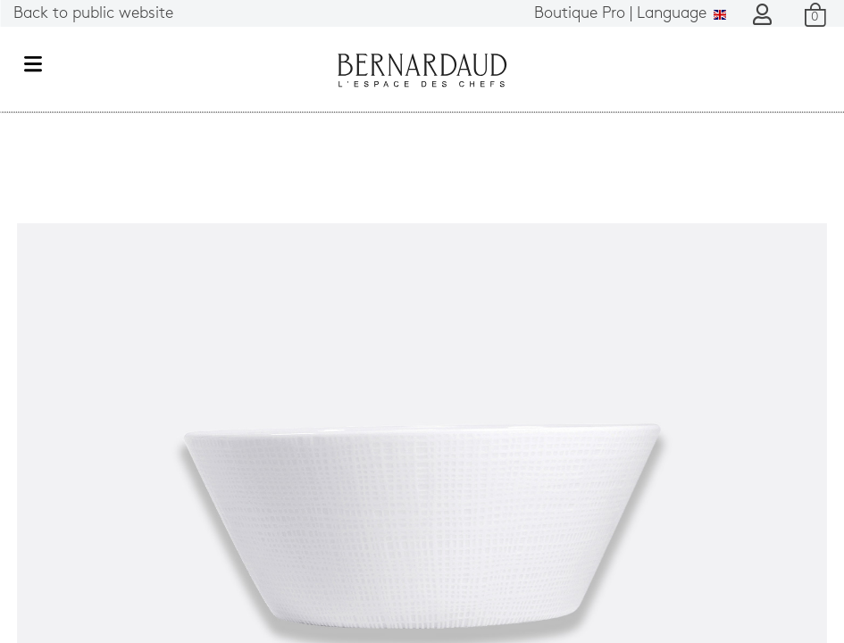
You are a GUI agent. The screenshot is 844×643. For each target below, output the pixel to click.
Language (630, 13)
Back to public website (93, 13)
